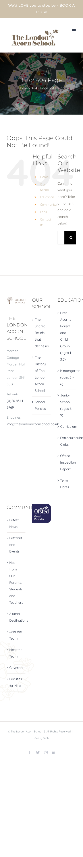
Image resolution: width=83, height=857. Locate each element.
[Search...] (61, 237)
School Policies (40, 405)
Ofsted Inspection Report (67, 462)
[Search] (71, 237)
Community (48, 205)
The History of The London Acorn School (40, 374)
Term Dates (64, 483)
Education (47, 197)
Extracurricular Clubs (67, 441)
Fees (43, 212)
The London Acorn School (26, 731)
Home (44, 177)
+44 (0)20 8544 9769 (15, 401)
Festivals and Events (15, 544)
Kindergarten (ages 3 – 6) (67, 377)
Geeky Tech (42, 738)
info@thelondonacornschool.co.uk (33, 424)
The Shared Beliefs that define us (42, 332)
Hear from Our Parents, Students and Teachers (16, 582)
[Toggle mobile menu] (74, 30)
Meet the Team (15, 653)
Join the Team (15, 635)
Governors (16, 668)
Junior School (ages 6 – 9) (67, 405)
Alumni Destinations (16, 617)
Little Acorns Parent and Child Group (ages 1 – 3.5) (67, 336)
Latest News (14, 523)
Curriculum (67, 426)
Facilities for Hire (15, 682)
